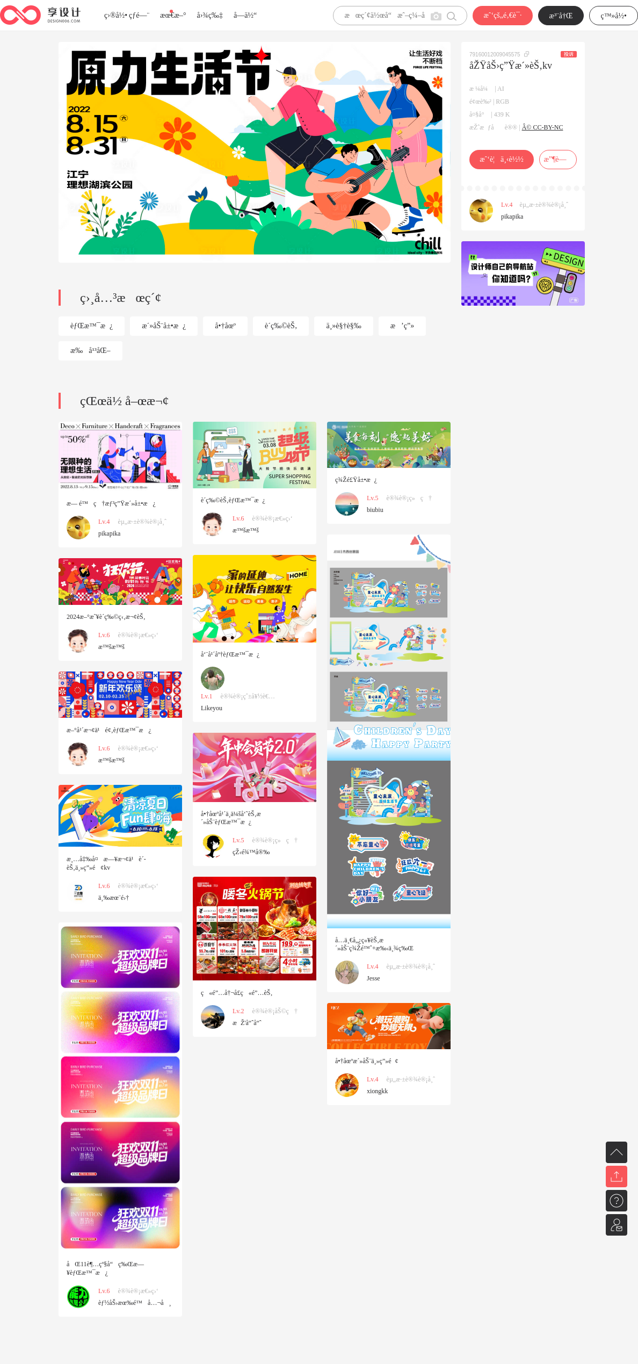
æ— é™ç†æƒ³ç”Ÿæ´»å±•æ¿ (111, 503)
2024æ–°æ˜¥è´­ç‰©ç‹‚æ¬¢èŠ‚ (106, 616)
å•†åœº (225, 326)
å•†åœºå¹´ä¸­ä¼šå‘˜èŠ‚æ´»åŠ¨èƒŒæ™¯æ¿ (231, 818)
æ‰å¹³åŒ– (90, 351)
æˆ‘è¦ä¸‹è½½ (501, 159)
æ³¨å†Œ (561, 16)
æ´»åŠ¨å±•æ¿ (164, 326)
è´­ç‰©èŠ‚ (281, 326)
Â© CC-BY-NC (542, 127)
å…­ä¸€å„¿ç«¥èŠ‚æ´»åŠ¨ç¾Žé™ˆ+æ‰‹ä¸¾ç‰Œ (374, 944)
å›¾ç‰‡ (210, 15)
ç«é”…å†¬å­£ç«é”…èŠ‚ (236, 993)
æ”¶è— (557, 159)
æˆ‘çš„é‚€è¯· (502, 15)
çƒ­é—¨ (139, 15)
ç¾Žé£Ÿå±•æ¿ (356, 479)
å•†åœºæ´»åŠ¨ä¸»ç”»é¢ (366, 1061)
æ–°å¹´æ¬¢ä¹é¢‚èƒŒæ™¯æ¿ (109, 730)
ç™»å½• (613, 16)
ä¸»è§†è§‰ (343, 326)
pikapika (512, 216)
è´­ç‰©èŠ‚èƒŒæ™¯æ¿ (233, 500)
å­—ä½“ (245, 15)
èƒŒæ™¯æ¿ (91, 326)
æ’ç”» (402, 326)
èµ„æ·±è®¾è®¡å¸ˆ (544, 204)
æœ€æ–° (173, 15)
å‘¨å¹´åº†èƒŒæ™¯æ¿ (230, 654)
